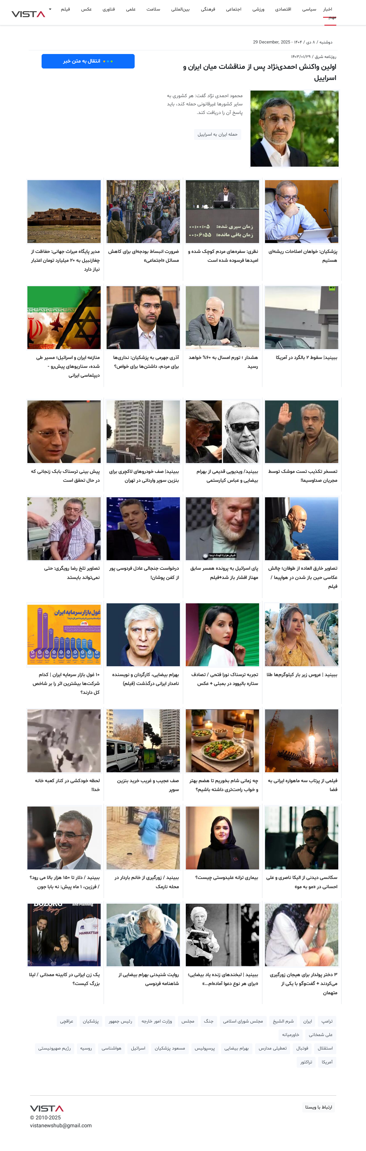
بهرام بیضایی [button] (236, 1048)
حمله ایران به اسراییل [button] (218, 134)
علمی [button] (131, 9)
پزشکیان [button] (91, 1021)
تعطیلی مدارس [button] (273, 1048)
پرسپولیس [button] (205, 1048)
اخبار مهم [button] (329, 13)
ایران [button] (307, 1021)
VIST (28, 12)
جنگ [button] (209, 1021)
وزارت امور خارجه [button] (157, 1021)
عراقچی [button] (66, 1021)
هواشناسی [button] (111, 1048)
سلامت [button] (153, 9)
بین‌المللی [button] (180, 9)
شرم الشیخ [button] (283, 1021)
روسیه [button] (86, 1048)
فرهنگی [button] (208, 9)
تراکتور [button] (306, 1062)
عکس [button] (86, 9)
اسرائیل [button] (138, 1048)
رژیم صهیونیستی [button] (54, 1048)
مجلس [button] (188, 1021)
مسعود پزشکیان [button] (170, 1048)
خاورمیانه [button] (290, 1035)
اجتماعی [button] (233, 9)
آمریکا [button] (327, 1062)
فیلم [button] (65, 9)
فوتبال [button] (302, 1048)
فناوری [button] (109, 9)
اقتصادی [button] (283, 9)
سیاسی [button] (309, 9)
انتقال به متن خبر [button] (88, 61)
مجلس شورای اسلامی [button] (243, 1021)
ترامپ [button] (327, 1021)
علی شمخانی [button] (321, 1035)
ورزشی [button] (258, 9)
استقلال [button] (325, 1048)
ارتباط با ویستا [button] (318, 1107)
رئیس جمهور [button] (120, 1021)
